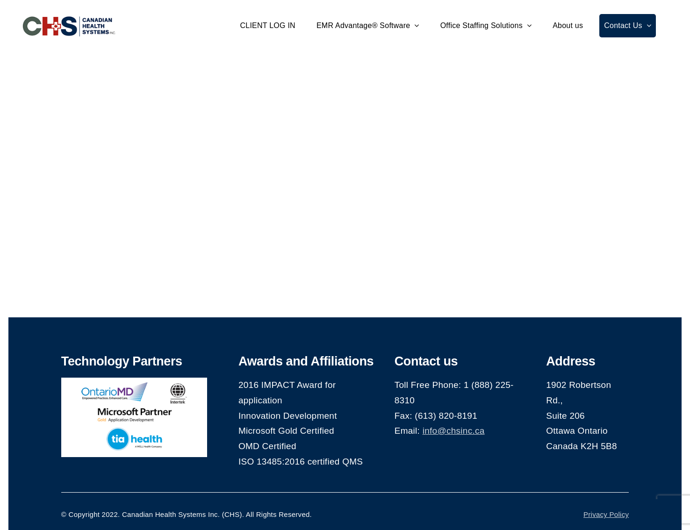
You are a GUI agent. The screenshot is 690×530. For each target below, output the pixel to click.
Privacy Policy (606, 514)
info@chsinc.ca (454, 431)
